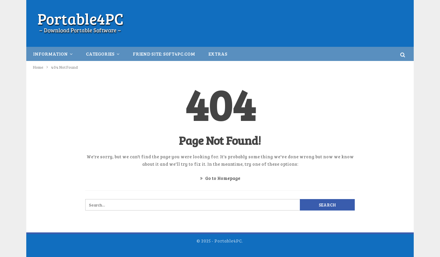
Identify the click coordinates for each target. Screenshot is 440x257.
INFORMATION (50, 54)
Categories (100, 54)
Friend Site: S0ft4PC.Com (164, 54)
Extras (218, 54)
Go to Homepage (220, 178)
